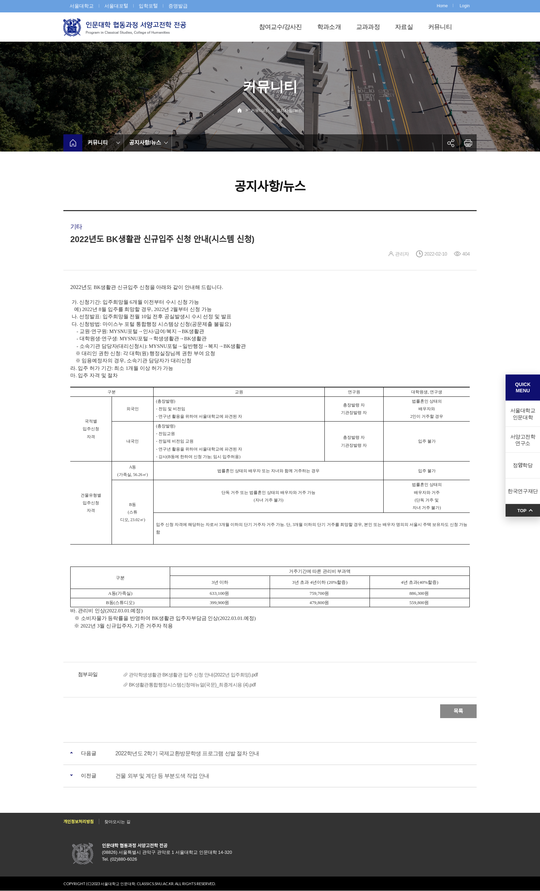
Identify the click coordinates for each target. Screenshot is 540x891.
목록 (458, 711)
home (72, 143)
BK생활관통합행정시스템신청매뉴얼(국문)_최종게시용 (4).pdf (192, 684)
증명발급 (178, 6)
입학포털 (148, 6)
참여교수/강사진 (280, 26)
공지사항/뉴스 (289, 110)
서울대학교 (82, 6)
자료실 (404, 26)
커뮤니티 (440, 26)
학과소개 (329, 26)
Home (442, 5)
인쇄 (468, 143)
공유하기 (450, 143)
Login (465, 5)
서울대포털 (116, 6)
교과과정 (368, 26)
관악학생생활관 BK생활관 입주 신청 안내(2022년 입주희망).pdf (193, 674)
